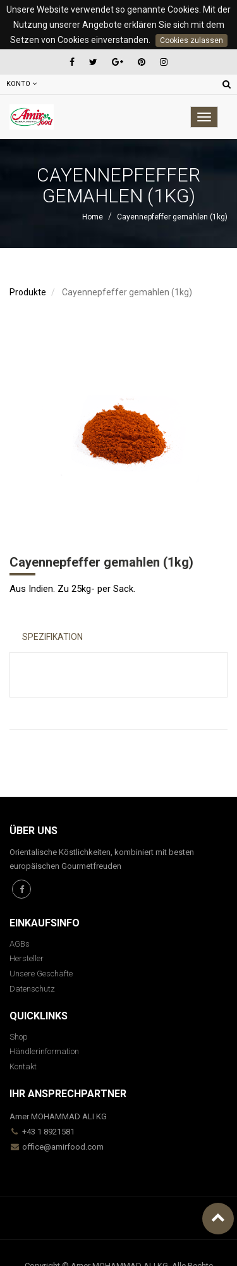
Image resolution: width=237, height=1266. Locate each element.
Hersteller (26, 958)
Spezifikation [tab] (52, 637)
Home (92, 216)
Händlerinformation (44, 1051)
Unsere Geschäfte (41, 973)
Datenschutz (32, 988)
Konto (21, 84)
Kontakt (23, 1066)
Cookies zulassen (191, 40)
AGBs (19, 944)
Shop (18, 1037)
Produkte (27, 292)
